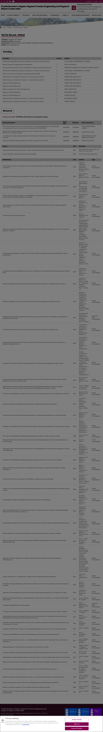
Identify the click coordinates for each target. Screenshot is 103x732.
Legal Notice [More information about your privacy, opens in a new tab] (25, 726)
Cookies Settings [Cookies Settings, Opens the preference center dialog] (77, 721)
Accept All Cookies (76, 730)
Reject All (77, 726)
